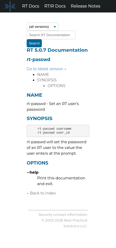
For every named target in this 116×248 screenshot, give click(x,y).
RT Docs (30, 6)
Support (45, 18)
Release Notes (85, 6)
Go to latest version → (46, 69)
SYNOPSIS (47, 80)
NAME (43, 74)
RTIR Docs (55, 6)
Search (34, 43)
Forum (10, 18)
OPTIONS (56, 85)
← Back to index (41, 193)
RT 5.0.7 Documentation (57, 50)
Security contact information (62, 214)
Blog (27, 18)
